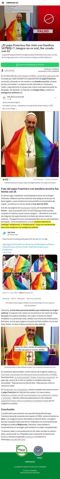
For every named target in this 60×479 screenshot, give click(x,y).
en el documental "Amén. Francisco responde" (34, 377)
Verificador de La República (16, 389)
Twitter (34, 208)
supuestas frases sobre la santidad (16, 401)
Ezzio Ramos (9, 70)
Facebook (24, 208)
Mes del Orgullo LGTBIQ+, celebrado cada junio (35, 76)
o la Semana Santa (40, 401)
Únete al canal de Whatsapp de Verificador (30, 64)
